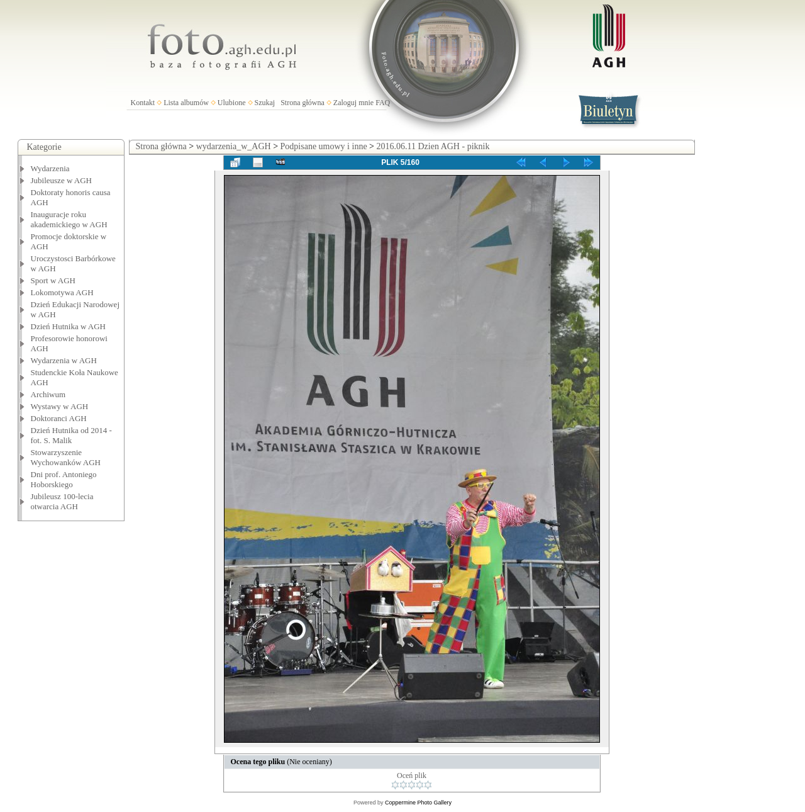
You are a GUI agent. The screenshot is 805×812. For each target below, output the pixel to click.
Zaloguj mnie (353, 102)
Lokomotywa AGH (62, 292)
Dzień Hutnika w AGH (68, 326)
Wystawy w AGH (60, 406)
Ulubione (232, 102)
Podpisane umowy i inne (323, 146)
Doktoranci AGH (59, 418)
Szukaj (265, 102)
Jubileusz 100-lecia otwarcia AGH (62, 501)
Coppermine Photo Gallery (418, 802)
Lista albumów (186, 102)
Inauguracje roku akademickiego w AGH (69, 219)
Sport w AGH (53, 280)
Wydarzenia (50, 168)
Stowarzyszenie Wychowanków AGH (66, 457)
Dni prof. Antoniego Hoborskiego (64, 479)
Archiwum (48, 394)
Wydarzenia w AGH (64, 360)
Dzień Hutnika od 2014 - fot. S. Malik (71, 435)
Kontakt (143, 102)
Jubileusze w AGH (61, 180)
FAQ (382, 102)
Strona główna (302, 102)
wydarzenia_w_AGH (233, 146)
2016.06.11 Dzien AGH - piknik (433, 146)
